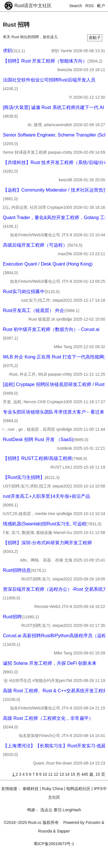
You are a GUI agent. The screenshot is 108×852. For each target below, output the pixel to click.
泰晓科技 (30, 788)
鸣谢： (33, 810)
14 (68, 774)
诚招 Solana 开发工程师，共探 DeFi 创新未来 (49, 663)
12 (56, 774)
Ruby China (52, 788)
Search (75, 5)
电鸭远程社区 (78, 788)
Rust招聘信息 (17, 570)
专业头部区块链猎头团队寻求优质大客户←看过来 (53, 412)
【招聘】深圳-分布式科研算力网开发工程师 (47, 542)
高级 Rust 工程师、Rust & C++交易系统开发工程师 (55, 690)
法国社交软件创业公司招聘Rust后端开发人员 (49, 79)
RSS (90, 5)
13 (62, 774)
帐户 (101, 5)
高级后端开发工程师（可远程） (35, 245)
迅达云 (46, 810)
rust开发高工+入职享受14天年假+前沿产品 (46, 496)
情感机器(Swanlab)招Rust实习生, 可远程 (44, 523)
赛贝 (58, 810)
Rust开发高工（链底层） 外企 (33, 310)
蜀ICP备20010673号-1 (54, 843)
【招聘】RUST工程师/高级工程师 (37, 458)
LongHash (71, 810)
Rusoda (45, 831)
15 (73, 774)
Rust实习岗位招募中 (24, 291)
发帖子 (95, 37)
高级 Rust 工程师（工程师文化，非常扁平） (48, 718)
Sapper (63, 831)
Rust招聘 (12, 616)
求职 (7, 50)
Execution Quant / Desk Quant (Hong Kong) (47, 264)
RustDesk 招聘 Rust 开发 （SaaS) (38, 439)
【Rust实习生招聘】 (24, 477)
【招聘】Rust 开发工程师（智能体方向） (45, 61)
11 (51, 774)
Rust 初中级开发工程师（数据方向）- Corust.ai (51, 329)
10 (45, 774)
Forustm (93, 822)
